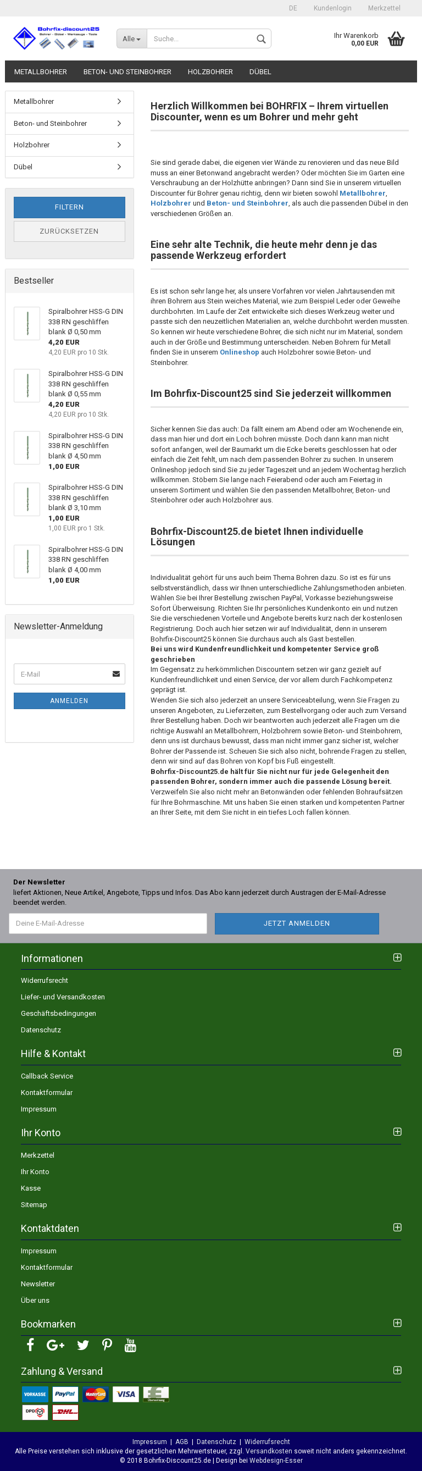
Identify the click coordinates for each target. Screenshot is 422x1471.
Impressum (39, 1109)
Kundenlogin (333, 8)
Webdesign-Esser (275, 1460)
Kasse (31, 1188)
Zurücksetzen (69, 231)
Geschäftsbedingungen (58, 1013)
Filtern (69, 207)
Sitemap (34, 1205)
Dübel (260, 72)
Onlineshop (239, 352)
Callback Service (47, 1076)
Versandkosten (269, 1451)
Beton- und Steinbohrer (127, 72)
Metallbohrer (40, 72)
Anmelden (69, 701)
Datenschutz (41, 1030)
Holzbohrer (210, 72)
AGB (181, 1442)
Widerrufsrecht (44, 980)
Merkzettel (384, 8)
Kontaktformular (47, 1092)
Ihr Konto (35, 1172)
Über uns (35, 1300)
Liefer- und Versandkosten (63, 997)
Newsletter (38, 1284)
